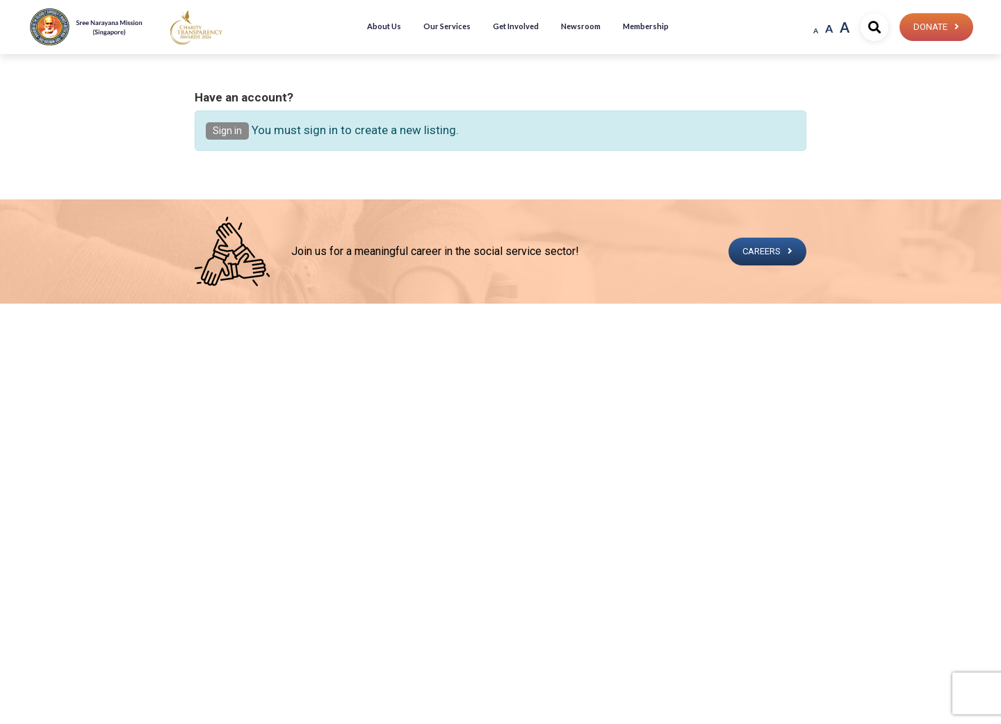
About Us (384, 26)
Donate (930, 27)
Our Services (447, 26)
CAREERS (761, 251)
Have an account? (244, 97)
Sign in (227, 130)
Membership (646, 26)
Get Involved (516, 26)
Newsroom (581, 26)
